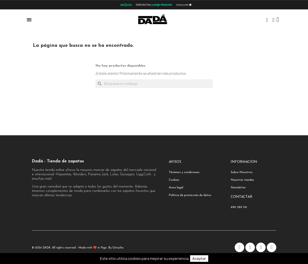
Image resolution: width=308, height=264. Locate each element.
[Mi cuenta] (273, 20)
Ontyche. (118, 247)
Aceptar (199, 258)
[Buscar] (154, 83)
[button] (267, 20)
